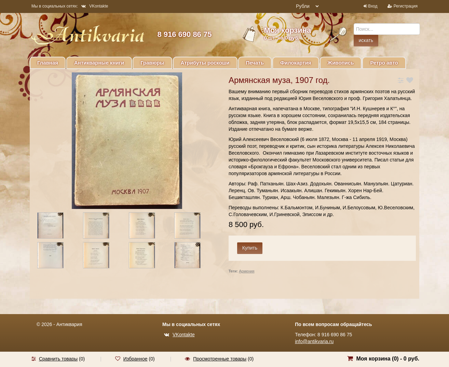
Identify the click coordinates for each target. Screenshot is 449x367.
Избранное (135, 359)
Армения (246, 271)
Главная (47, 63)
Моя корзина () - (387, 359)
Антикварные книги (99, 63)
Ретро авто (384, 63)
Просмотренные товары (219, 359)
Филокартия (295, 63)
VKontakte (94, 6)
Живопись (341, 63)
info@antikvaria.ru (314, 341)
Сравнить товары (58, 359)
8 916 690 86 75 (184, 34)
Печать (255, 63)
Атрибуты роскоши (205, 63)
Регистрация (406, 6)
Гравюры (152, 63)
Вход (372, 6)
